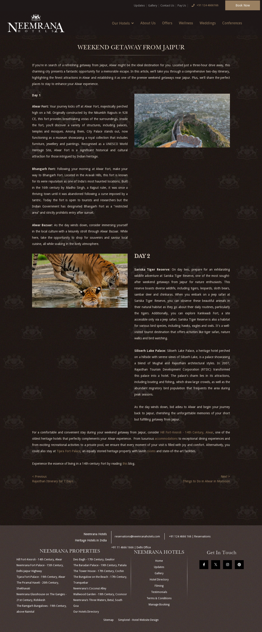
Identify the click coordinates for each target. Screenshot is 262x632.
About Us (148, 23)
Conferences (232, 23)
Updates (139, 5)
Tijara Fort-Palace (68, 451)
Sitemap (108, 620)
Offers (167, 23)
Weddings (208, 23)
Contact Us (167, 5)
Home (159, 560)
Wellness (186, 23)
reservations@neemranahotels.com (137, 536)
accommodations (166, 438)
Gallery (152, 5)
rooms (151, 451)
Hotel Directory (159, 579)
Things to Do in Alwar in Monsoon (206, 481)
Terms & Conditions (159, 598)
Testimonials (159, 592)
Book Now (242, 5)
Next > (225, 476)
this (125, 463)
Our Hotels (123, 23)
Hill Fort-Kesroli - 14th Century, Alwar (186, 432)
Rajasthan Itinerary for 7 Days (52, 481)
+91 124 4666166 (203, 5)
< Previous (39, 476)
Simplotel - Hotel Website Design (138, 620)
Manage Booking (159, 604)
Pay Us (182, 5)
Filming (159, 585)
